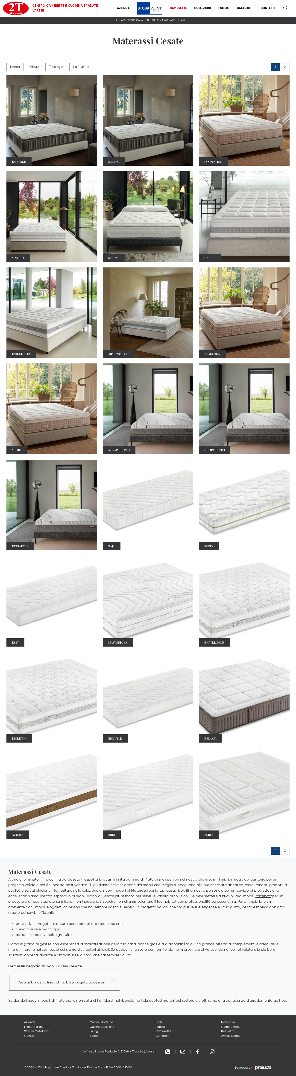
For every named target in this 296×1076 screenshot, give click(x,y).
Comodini (162, 1035)
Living (94, 1031)
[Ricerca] (286, 8)
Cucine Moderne (101, 1022)
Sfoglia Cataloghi (36, 1031)
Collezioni (202, 8)
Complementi (231, 1026)
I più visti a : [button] (82, 67)
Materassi (152, 20)
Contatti (268, 8)
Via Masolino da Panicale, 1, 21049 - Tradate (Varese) (118, 1051)
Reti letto (228, 1031)
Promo (223, 8)
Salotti (94, 1035)
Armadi (160, 1026)
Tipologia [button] (56, 67)
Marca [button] (15, 67)
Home (114, 20)
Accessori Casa (132, 20)
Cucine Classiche (102, 1026)
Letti (158, 1022)
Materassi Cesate (173, 20)
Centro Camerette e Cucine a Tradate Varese (65, 8)
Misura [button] (34, 67)
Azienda (123, 8)
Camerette (178, 8)
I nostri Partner (34, 1026)
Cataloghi (245, 8)
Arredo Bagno (231, 1035)
